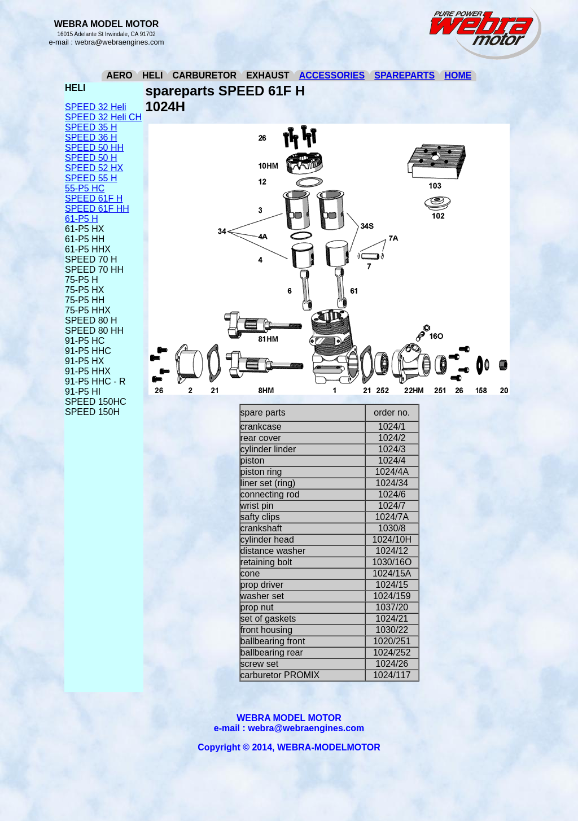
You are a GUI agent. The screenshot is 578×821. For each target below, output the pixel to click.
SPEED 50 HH (94, 147)
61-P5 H (81, 219)
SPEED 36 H (91, 137)
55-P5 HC (84, 188)
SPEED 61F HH (97, 208)
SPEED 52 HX (94, 168)
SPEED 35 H (91, 127)
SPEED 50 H (91, 158)
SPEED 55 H (91, 178)
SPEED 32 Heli (95, 107)
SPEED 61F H (93, 198)
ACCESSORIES (332, 75)
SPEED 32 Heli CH (103, 117)
